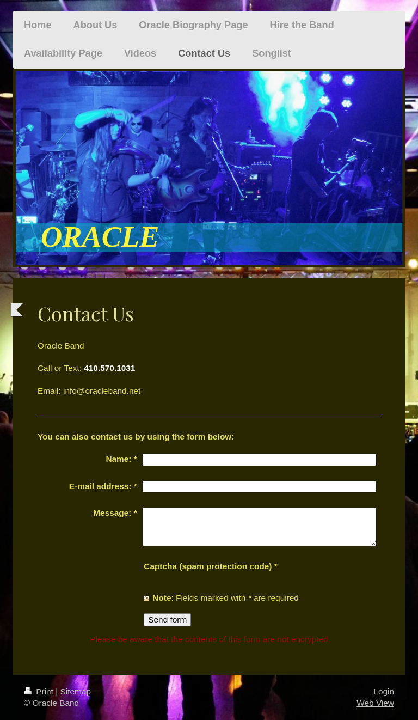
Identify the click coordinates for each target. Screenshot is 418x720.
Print (40, 691)
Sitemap (75, 691)
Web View (375, 702)
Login (383, 691)
